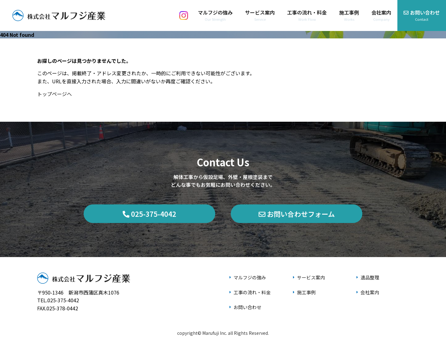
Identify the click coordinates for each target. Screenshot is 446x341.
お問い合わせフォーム (297, 214)
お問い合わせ (245, 301)
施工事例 (304, 289)
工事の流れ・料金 (250, 289)
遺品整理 (368, 276)
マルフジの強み (248, 276)
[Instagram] (183, 15)
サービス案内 (309, 276)
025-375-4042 (149, 214)
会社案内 (368, 289)
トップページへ (54, 94)
